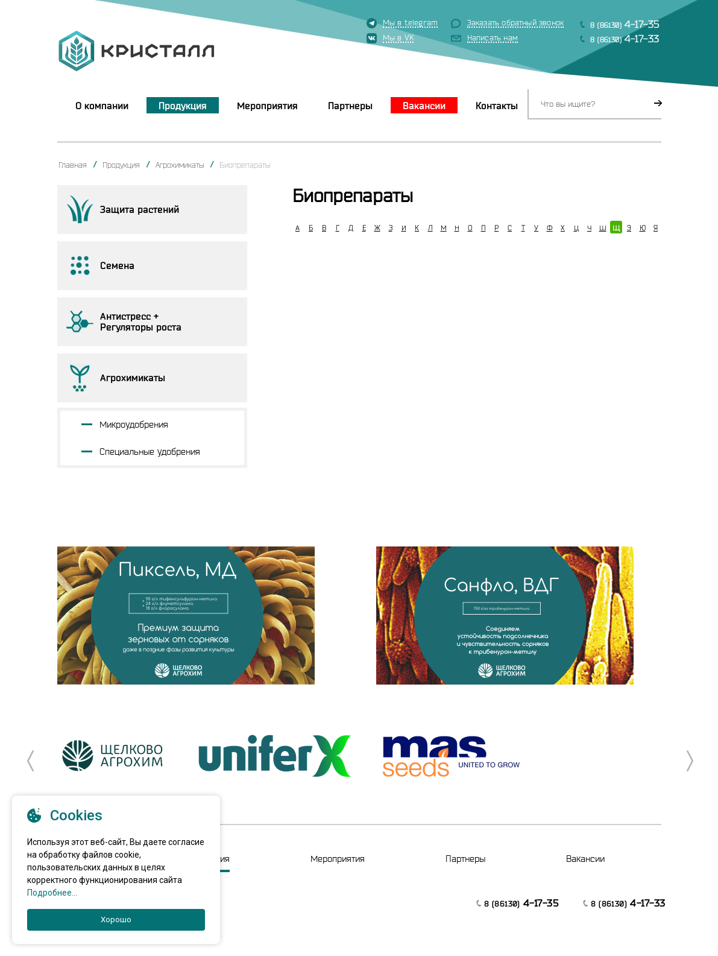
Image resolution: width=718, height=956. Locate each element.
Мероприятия (267, 105)
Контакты (497, 105)
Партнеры (350, 105)
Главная (72, 164)
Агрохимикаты (180, 164)
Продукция (183, 105)
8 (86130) (625, 24)
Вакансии (424, 105)
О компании (101, 105)
